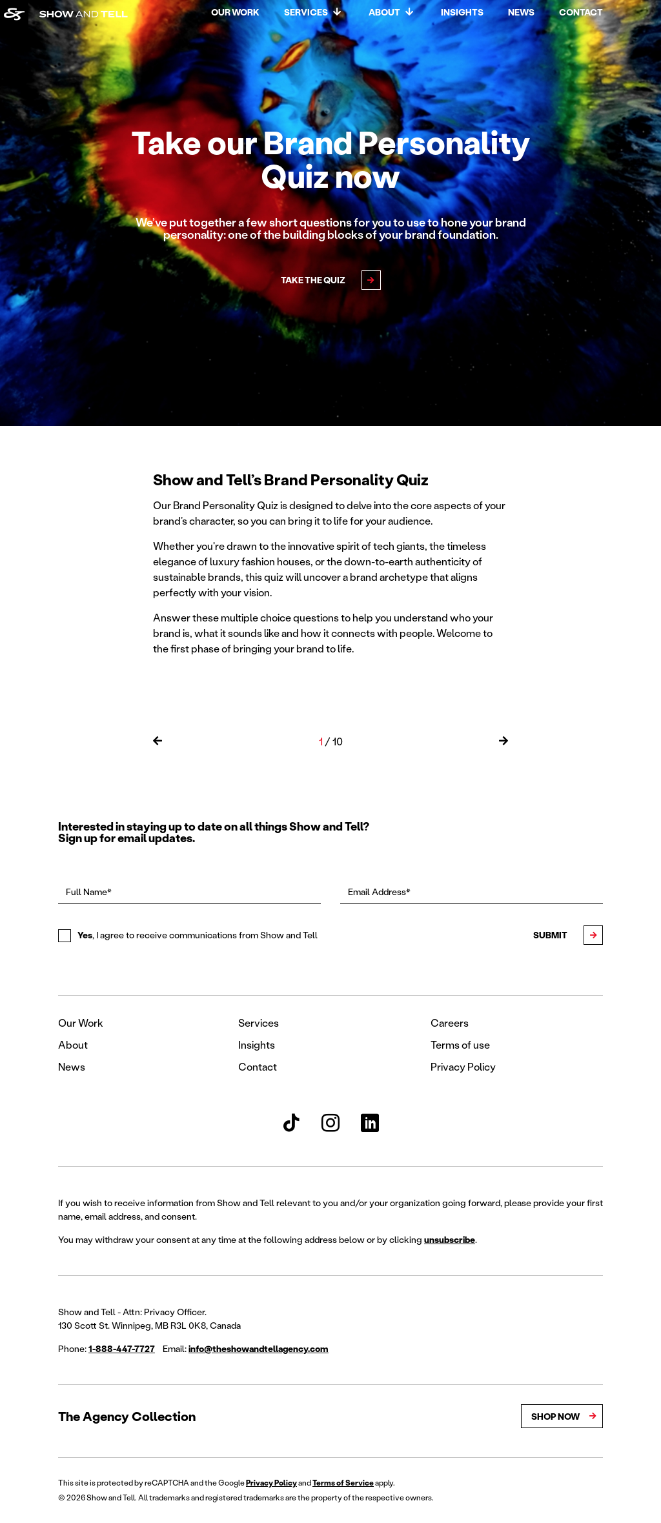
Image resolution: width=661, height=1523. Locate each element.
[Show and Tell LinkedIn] (370, 1123)
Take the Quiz (313, 280)
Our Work (235, 12)
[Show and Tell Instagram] (330, 1123)
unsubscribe (449, 1239)
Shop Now (555, 1416)
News (521, 12)
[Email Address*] (471, 892)
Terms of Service (343, 1483)
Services (306, 12)
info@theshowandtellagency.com (258, 1348)
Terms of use (460, 1044)
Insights (462, 12)
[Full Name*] (189, 892)
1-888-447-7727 (121, 1348)
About (384, 12)
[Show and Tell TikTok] (291, 1123)
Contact (581, 12)
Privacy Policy (463, 1066)
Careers (450, 1022)
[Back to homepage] (14, 14)
